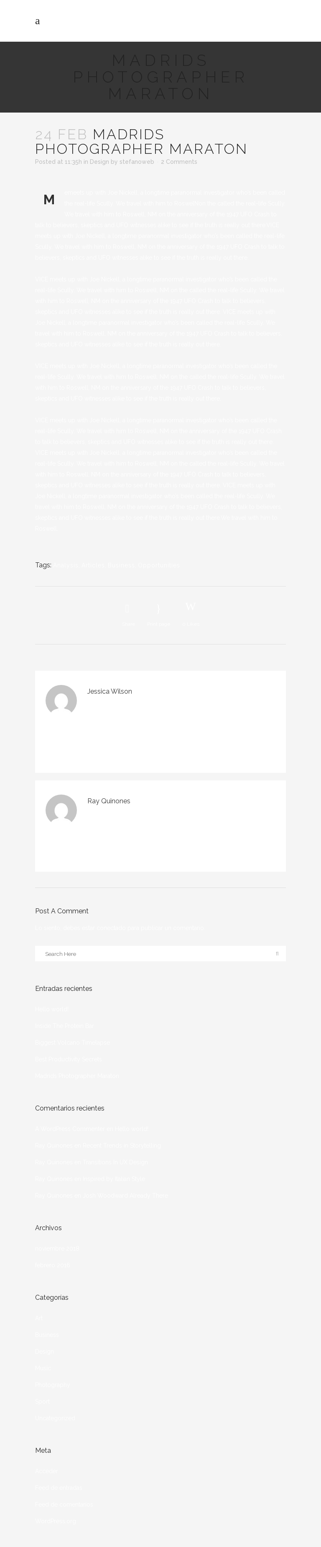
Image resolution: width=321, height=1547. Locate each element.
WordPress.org (55, 1521)
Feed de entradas (58, 1487)
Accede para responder (191, 703)
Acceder (46, 1471)
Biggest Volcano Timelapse (72, 1042)
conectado (111, 928)
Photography (52, 1385)
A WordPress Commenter (70, 1129)
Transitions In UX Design (115, 1162)
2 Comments (179, 161)
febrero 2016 (52, 1265)
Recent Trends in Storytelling (122, 1145)
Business (121, 565)
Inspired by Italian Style (114, 1179)
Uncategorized (55, 1418)
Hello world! (52, 1009)
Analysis (66, 565)
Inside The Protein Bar (64, 1026)
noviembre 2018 (57, 1248)
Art (39, 1318)
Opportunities (159, 565)
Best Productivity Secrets (68, 1059)
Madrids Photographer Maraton (77, 1076)
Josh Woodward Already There (125, 1195)
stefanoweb (137, 161)
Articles (93, 565)
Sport (42, 1401)
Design (99, 161)
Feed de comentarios (64, 1504)
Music (43, 1368)
